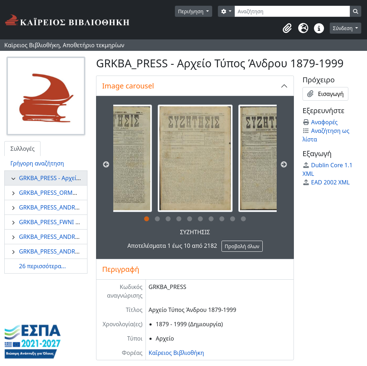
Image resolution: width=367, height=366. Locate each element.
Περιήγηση (191, 11)
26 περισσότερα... (42, 266)
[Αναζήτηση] (292, 11)
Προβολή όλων (242, 246)
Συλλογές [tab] (22, 149)
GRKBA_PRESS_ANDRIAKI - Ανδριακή (67, 207)
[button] (287, 28)
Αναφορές (320, 122)
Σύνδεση (343, 28)
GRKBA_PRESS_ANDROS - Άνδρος (63, 237)
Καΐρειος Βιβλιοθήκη (176, 353)
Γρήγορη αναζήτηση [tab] (37, 163)
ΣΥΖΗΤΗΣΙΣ (195, 232)
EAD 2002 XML (326, 182)
